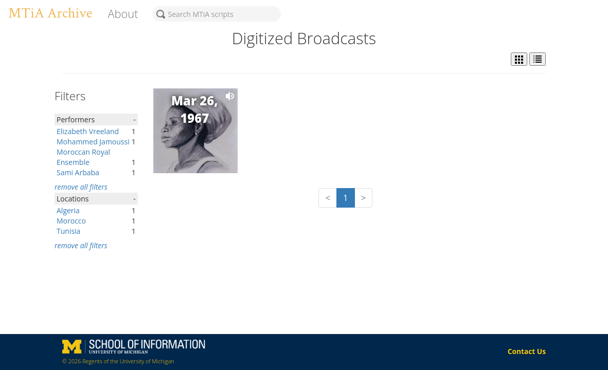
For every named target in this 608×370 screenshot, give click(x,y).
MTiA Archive (50, 13)
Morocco (71, 221)
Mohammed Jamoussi (93, 141)
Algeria (68, 210)
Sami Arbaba (78, 172)
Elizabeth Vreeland (88, 131)
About (123, 13)
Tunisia (68, 231)
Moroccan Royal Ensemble (83, 157)
